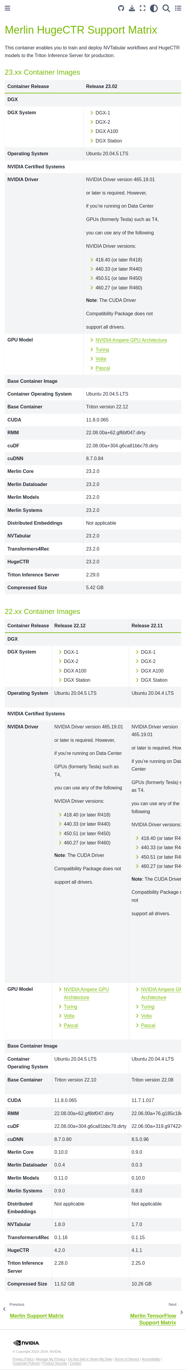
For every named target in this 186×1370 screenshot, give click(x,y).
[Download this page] (131, 8)
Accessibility (151, 1359)
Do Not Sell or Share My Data (90, 1359)
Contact (75, 1363)
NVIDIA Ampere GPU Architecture (131, 340)
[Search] (166, 8)
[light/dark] (154, 8)
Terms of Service (127, 1359)
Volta (101, 358)
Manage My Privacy (50, 1359)
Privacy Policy (23, 1359)
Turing (102, 349)
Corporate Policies (26, 1363)
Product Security (55, 1363)
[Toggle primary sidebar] (7, 8)
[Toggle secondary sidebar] (178, 8)
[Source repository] (121, 8)
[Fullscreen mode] (142, 8)
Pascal (103, 368)
